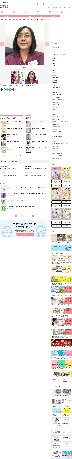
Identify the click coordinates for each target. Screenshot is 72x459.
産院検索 (55, 129)
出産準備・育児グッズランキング (60, 136)
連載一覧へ (65, 381)
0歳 (54, 58)
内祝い (45, 4)
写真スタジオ (54, 16)
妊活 (69, 7)
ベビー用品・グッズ (57, 85)
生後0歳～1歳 (56, 47)
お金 (54, 138)
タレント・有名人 (57, 107)
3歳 (54, 65)
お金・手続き (17, 12)
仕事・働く (55, 92)
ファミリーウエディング (58, 99)
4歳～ (54, 68)
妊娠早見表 (4, 12)
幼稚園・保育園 (56, 90)
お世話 (54, 75)
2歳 (54, 63)
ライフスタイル (17, 85)
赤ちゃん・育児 (62, 7)
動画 (54, 109)
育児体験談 (55, 102)
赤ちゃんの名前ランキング (59, 134)
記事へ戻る (24, 67)
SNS (30, 16)
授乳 (54, 70)
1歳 (54, 60)
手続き (54, 141)
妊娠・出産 (54, 7)
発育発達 (55, 82)
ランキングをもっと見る (11, 156)
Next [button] (47, 44)
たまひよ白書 (56, 158)
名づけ (28, 12)
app (22, 85)
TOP (49, 7)
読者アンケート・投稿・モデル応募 (60, 121)
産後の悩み (55, 80)
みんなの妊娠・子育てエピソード (30, 85)
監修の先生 (55, 148)
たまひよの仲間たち (57, 153)
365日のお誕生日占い (57, 124)
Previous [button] (2, 44)
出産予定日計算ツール (58, 126)
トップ (1, 19)
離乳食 (51, 12)
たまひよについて (57, 114)
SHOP (39, 4)
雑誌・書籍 (6, 16)
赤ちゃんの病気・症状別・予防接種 (60, 143)
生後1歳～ (55, 50)
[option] (24, 44)
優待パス (64, 12)
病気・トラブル (56, 77)
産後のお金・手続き (57, 94)
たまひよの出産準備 (57, 155)
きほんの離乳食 (56, 146)
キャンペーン (42, 16)
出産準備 (40, 12)
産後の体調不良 (5, 85)
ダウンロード (25, 234)
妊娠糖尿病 (11, 85)
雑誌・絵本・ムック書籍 (58, 117)
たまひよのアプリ (57, 151)
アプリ (18, 16)
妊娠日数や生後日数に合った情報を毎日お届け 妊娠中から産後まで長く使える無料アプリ (25, 231)
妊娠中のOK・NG (57, 131)
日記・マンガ (56, 104)
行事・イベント (56, 87)
